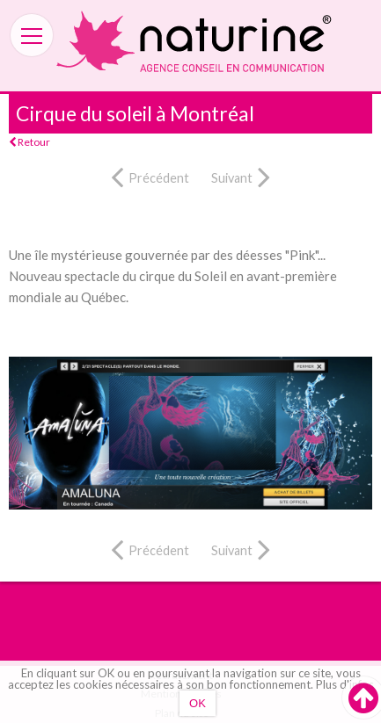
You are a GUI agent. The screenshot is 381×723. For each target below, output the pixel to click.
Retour (29, 141)
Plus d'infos (345, 684)
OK (197, 703)
